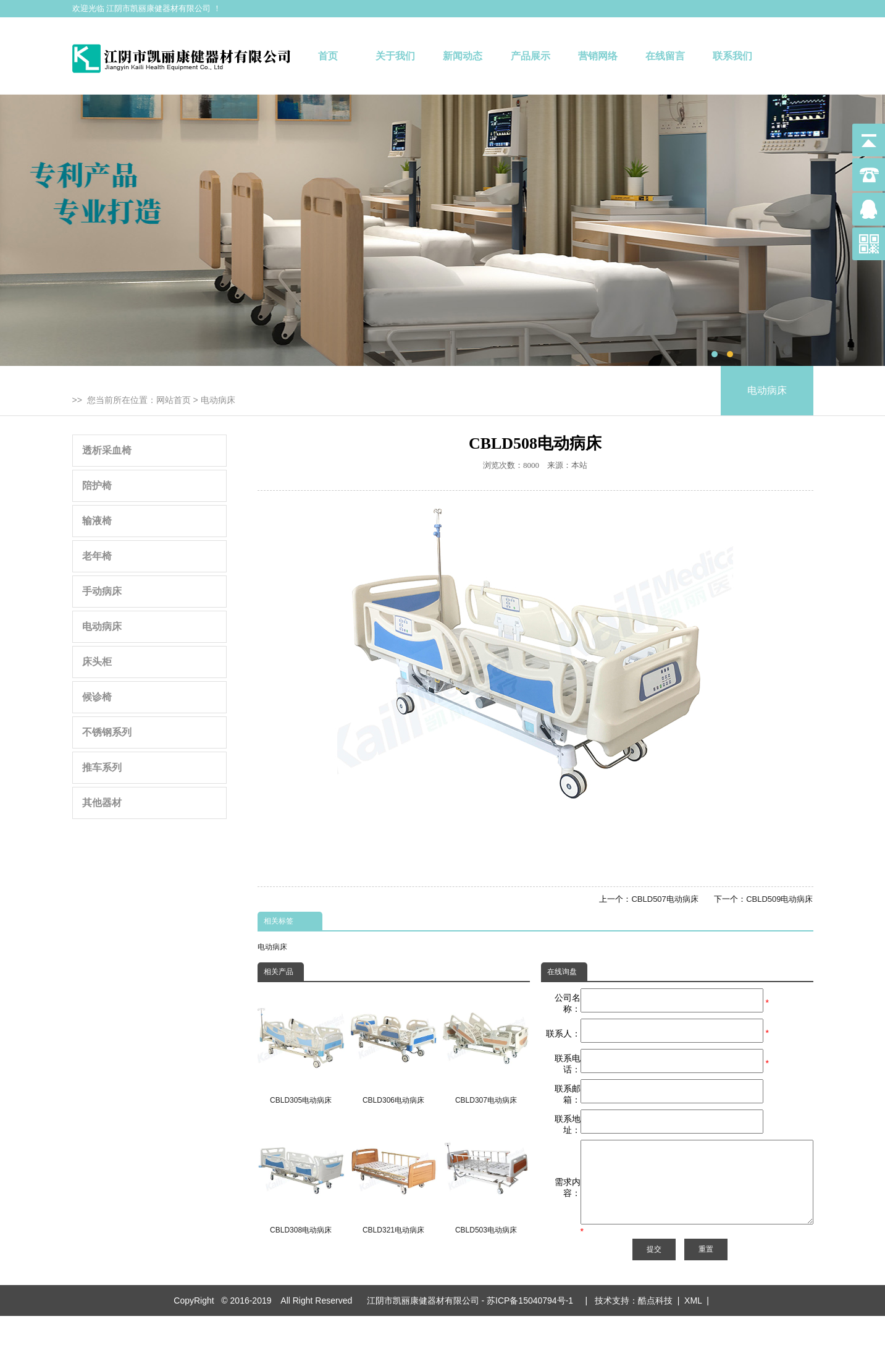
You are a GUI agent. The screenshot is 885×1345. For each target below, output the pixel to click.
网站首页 (173, 400)
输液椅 (97, 521)
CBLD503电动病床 (485, 1177)
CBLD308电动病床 (301, 1177)
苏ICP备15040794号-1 (532, 1329)
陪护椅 (97, 485)
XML (693, 1329)
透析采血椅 (107, 450)
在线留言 (665, 56)
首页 (328, 56)
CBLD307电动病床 (485, 1046)
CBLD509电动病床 (779, 899)
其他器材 (102, 802)
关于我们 (395, 56)
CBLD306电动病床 (393, 1046)
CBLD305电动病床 (301, 1046)
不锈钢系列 (107, 732)
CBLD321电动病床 (393, 1177)
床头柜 (97, 661)
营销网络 (598, 56)
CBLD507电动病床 (664, 899)
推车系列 (102, 767)
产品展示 (530, 56)
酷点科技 (655, 1329)
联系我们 (732, 56)
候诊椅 (97, 697)
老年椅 (97, 556)
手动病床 (102, 591)
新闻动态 (462, 56)
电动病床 (218, 400)
